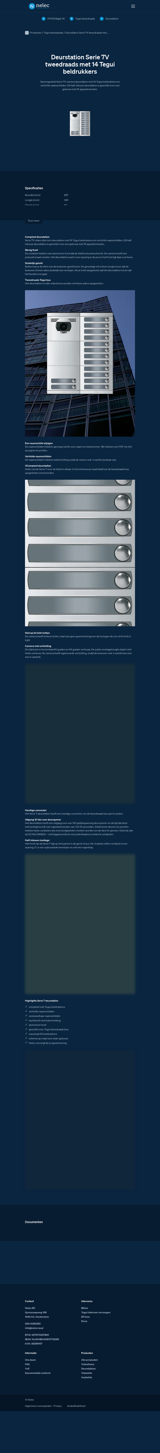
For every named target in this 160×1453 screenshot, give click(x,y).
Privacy (57, 1405)
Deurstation (111, 18)
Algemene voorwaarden (38, 1405)
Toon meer (34, 220)
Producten (36, 32)
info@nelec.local (34, 1328)
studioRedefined (76, 1405)
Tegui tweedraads (53, 32)
